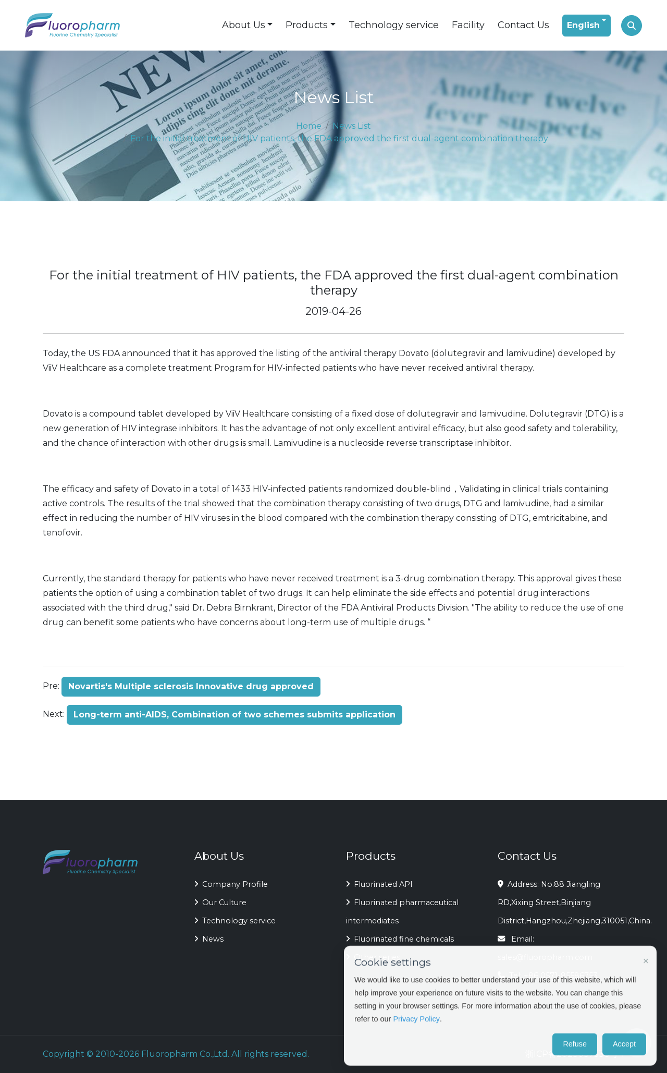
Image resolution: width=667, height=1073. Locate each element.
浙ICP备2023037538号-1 (574, 1054)
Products (307, 25)
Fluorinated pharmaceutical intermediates (402, 911)
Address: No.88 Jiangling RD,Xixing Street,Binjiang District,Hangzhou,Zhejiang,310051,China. (561, 902)
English (583, 25)
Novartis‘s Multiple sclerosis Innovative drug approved (191, 686)
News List (351, 126)
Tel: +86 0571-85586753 (548, 975)
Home (309, 126)
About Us (243, 25)
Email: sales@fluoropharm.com (545, 948)
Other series (373, 957)
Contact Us (523, 25)
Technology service (394, 25)
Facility (468, 25)
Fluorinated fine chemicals (400, 939)
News (209, 939)
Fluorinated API (379, 884)
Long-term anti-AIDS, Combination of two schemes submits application (234, 715)
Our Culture (220, 902)
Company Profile (231, 884)
